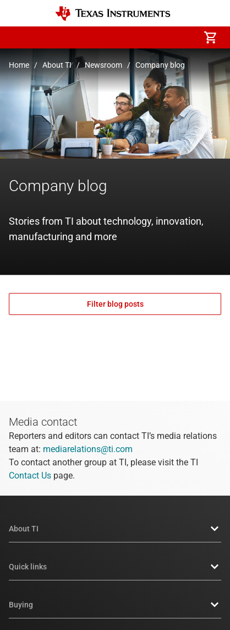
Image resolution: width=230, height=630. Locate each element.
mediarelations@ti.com (88, 449)
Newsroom (103, 65)
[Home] (113, 13)
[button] (19, 37)
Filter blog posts (115, 304)
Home (19, 65)
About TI (57, 65)
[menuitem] (117, 37)
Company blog (160, 65)
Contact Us (30, 475)
